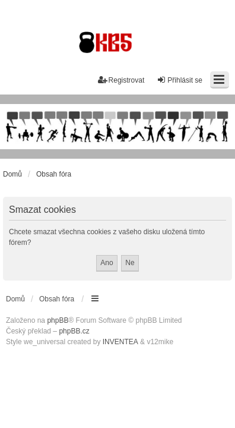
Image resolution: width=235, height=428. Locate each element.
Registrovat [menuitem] (121, 79)
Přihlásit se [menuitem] (179, 79)
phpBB (57, 320)
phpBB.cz (74, 331)
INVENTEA (120, 342)
